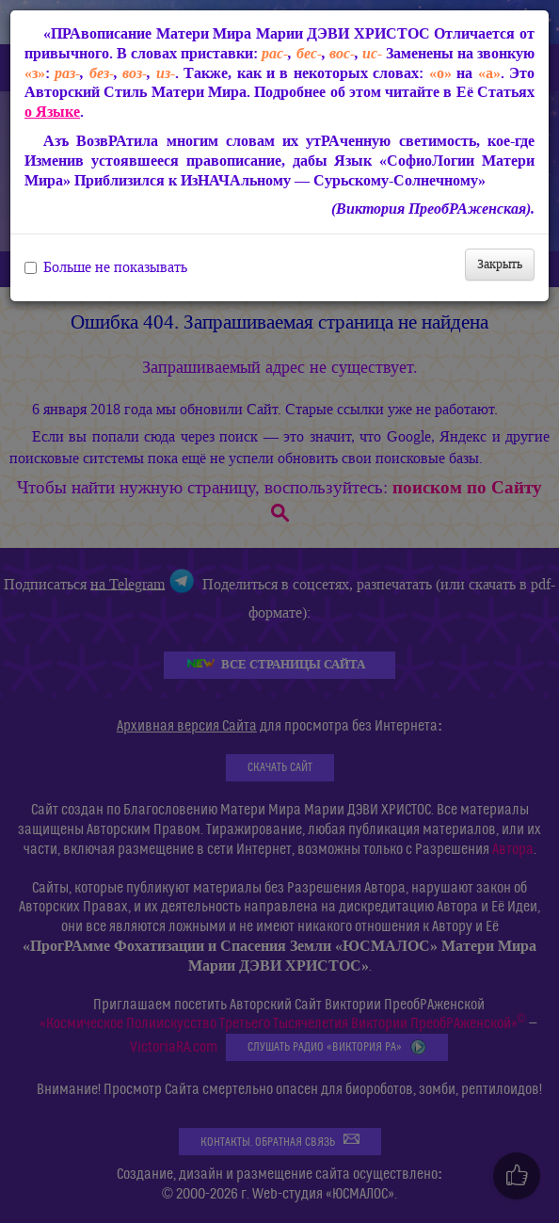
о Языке (52, 111)
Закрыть (499, 264)
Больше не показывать (105, 267)
